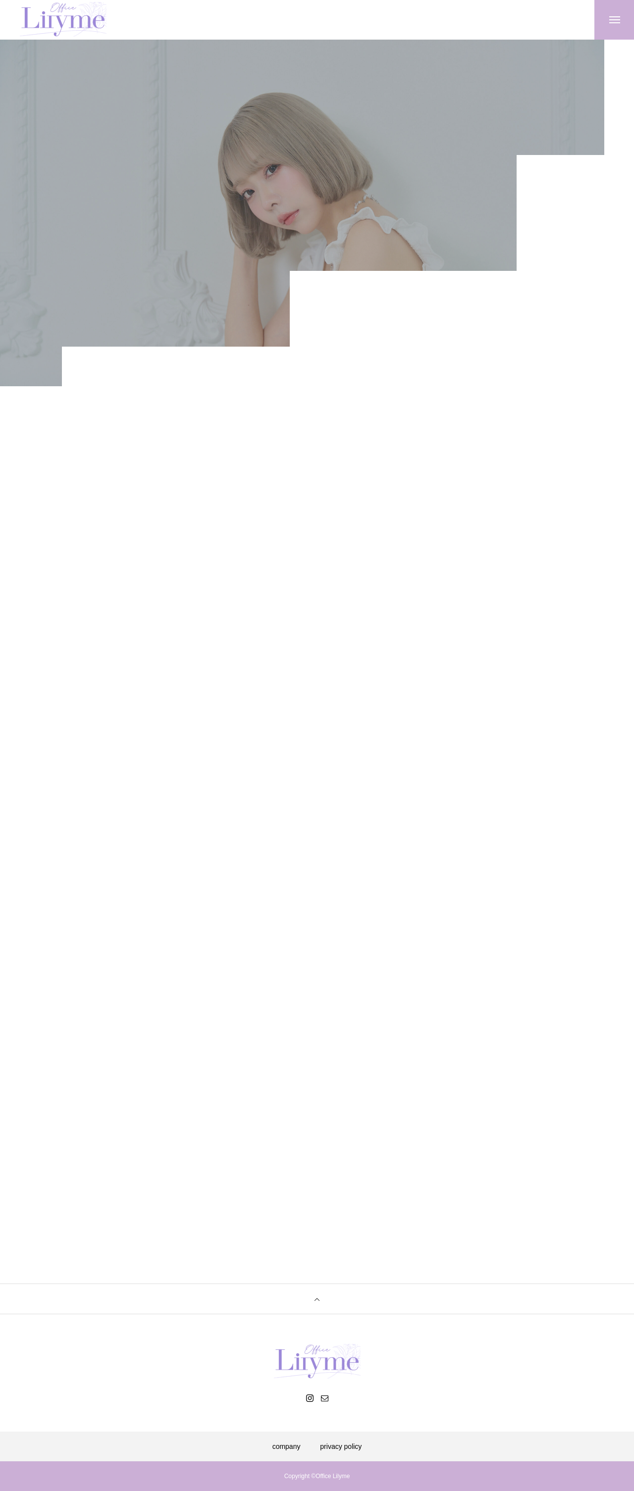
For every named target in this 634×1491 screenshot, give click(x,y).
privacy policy (341, 1446)
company (286, 1446)
